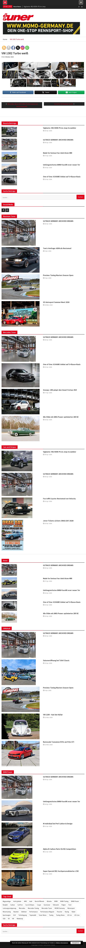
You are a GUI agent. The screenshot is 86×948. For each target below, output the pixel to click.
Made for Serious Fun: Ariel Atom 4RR (57, 153)
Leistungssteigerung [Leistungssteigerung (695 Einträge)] (9, 908)
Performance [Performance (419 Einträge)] (33, 912)
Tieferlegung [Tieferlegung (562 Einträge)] (22, 915)
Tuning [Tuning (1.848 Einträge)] (51, 915)
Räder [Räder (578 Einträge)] (73, 912)
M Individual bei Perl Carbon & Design (57, 823)
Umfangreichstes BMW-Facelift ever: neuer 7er (61, 165)
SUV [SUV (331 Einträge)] (14, 915)
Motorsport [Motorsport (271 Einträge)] (71, 908)
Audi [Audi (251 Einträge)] (30, 901)
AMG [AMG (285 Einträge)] (25, 901)
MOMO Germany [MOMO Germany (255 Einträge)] (60, 908)
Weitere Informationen (62, 942)
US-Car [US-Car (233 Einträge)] (69, 915)
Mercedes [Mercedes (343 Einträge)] (22, 908)
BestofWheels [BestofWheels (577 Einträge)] (39, 901)
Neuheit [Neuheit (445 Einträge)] (16, 912)
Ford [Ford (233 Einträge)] (69, 905)
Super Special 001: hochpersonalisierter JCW (60, 871)
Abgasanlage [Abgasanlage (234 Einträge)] (7, 901)
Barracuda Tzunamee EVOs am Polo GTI (58, 742)
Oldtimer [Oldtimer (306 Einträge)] (24, 912)
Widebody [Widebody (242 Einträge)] (20, 919)
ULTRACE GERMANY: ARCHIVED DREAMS (58, 140)
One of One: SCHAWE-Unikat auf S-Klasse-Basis (61, 177)
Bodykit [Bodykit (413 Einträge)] (5, 905)
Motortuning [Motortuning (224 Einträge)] (7, 912)
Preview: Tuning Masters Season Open (58, 275)
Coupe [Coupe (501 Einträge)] (39, 905)
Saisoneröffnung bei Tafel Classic (56, 660)
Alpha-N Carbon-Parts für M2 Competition (59, 849)
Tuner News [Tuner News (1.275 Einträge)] (42, 915)
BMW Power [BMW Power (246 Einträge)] (75, 901)
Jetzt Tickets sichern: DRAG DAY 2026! (58, 521)
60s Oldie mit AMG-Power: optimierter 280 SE (60, 417)
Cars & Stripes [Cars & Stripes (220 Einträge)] (29, 905)
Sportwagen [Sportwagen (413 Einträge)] (7, 915)
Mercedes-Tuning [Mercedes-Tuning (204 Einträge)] (33, 908)
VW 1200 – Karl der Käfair (53, 715)
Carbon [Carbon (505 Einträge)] (12, 905)
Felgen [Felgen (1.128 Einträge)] (63, 905)
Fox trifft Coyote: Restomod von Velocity (59, 499)
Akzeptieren (75, 943)
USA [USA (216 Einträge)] (4, 919)
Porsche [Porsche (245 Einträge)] (59, 912)
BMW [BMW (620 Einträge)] (56, 901)
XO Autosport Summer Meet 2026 (56, 302)
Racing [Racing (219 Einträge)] (67, 912)
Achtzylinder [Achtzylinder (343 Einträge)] (17, 901)
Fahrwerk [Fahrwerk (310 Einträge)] (56, 905)
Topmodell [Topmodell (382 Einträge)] (32, 915)
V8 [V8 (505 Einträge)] (8, 919)
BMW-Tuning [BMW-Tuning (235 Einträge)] (64, 901)
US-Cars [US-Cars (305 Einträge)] (77, 915)
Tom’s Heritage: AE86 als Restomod (57, 248)
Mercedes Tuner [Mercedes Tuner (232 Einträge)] (47, 908)
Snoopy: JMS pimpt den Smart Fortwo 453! (60, 390)
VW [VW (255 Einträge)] (13, 919)
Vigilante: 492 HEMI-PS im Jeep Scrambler (59, 128)
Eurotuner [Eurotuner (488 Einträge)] (47, 905)
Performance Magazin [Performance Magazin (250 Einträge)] (47, 912)
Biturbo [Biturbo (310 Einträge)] (49, 901)
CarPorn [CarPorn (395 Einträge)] (20, 905)
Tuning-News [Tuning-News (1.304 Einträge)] (60, 915)
